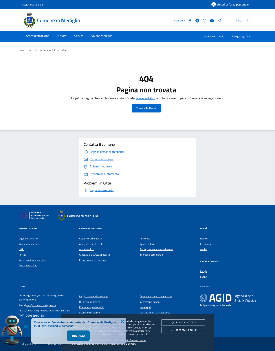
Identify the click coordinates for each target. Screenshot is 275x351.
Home (22, 50)
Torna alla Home (146, 108)
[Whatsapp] (203, 20)
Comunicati (206, 244)
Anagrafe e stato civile (91, 244)
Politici (22, 255)
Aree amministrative (30, 244)
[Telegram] (195, 20)
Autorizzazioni (86, 249)
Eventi (203, 277)
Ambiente (145, 239)
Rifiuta (183, 323)
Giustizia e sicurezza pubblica (94, 255)
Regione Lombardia (32, 4)
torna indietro (145, 98)
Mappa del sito (29, 344)
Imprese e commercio (151, 255)
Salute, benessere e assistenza (156, 249)
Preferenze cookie (136, 340)
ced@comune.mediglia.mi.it (41, 305)
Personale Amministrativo (33, 260)
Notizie (204, 239)
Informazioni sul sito (40, 50)
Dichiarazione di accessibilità (155, 313)
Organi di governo (28, 239)
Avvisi (203, 249)
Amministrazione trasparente (156, 296)
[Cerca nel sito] (249, 20)
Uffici (21, 249)
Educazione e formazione (92, 260)
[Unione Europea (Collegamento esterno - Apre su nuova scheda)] (35, 216)
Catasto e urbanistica (90, 239)
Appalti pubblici (147, 244)
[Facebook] (188, 20)
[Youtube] (210, 20)
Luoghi (203, 271)
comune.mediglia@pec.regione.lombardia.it (47, 310)
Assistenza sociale (214, 36)
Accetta (183, 330)
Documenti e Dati (28, 265)
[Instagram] (217, 20)
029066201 (29, 300)
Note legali (145, 307)
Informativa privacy (150, 302)
